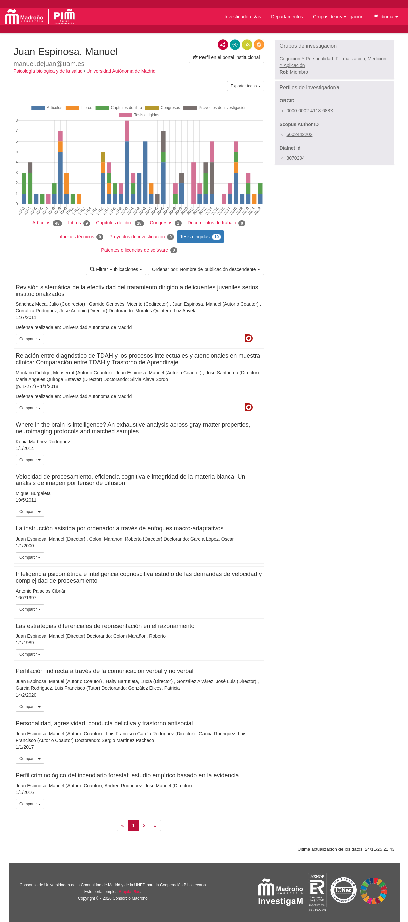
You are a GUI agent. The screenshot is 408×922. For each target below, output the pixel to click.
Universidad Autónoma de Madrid (120, 71)
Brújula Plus (129, 891)
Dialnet (249, 338)
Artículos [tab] (47, 223)
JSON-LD (235, 44)
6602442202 (300, 134)
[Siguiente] (155, 825)
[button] (385, 16)
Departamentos (287, 16)
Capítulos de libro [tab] (120, 223)
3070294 (296, 158)
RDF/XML (223, 44)
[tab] (334, 46)
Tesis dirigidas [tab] (200, 237)
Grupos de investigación (338, 16)
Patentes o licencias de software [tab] (139, 250)
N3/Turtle (247, 44)
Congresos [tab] (166, 223)
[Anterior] (122, 825)
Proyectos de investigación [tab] (141, 237)
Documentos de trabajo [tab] (216, 223)
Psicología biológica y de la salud (48, 71)
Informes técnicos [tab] (80, 237)
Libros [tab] (79, 223)
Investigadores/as (243, 16)
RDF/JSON (259, 44)
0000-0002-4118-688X (310, 110)
